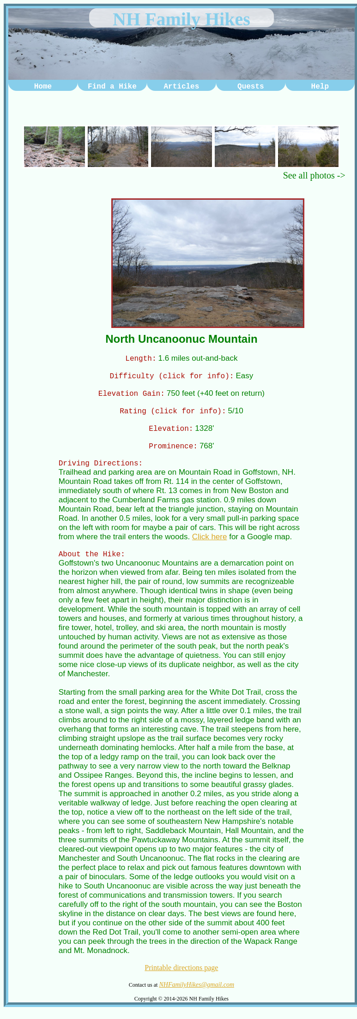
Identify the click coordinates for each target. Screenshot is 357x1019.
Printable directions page (181, 976)
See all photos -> (314, 175)
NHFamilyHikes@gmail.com (196, 992)
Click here (209, 543)
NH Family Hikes (181, 19)
